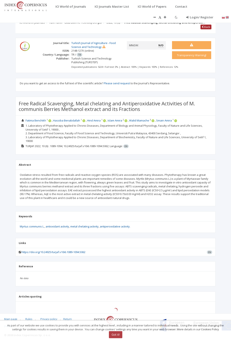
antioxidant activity (57, 226)
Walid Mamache (139, 120)
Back (206, 27)
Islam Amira (115, 120)
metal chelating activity (84, 226)
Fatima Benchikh (36, 120)
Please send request (117, 83)
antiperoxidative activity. (115, 226)
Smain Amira (164, 120)
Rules (28, 319)
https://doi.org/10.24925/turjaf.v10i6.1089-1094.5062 (53, 252)
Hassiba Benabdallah (66, 120)
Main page (10, 319)
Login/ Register (199, 17)
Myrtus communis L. (32, 226)
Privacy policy (48, 319)
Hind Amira (94, 120)
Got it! (116, 335)
